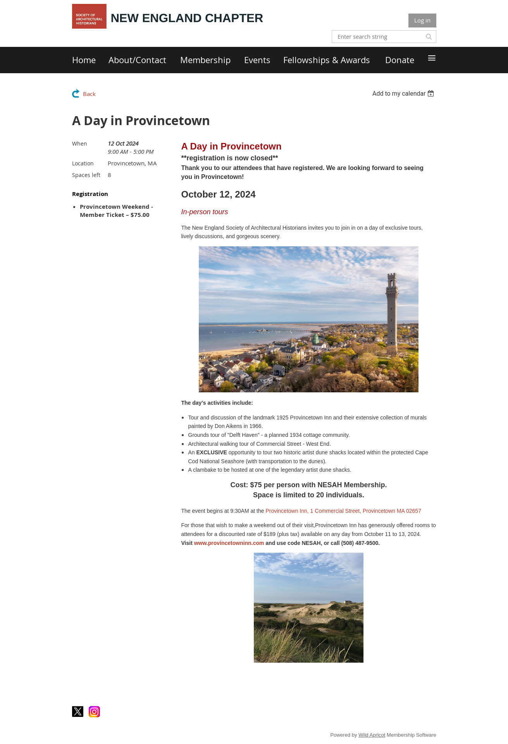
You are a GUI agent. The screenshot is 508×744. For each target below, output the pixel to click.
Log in (422, 20)
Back (89, 94)
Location (83, 163)
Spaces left (86, 175)
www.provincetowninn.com (229, 543)
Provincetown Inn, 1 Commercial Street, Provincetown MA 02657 (343, 511)
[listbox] (404, 93)
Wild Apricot (371, 735)
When (79, 143)
